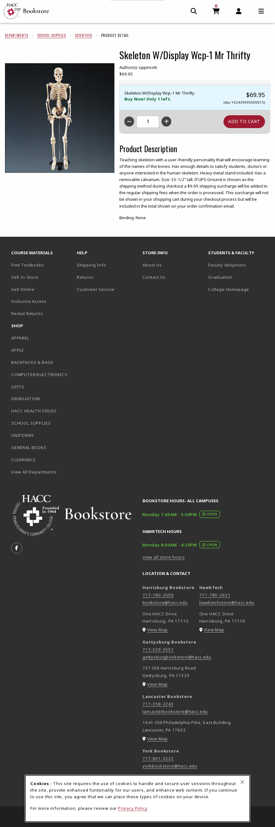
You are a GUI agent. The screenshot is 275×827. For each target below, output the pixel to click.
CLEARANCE (23, 460)
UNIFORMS (22, 435)
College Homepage (238, 289)
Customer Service (96, 289)
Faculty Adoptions (227, 265)
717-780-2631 (215, 595)
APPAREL (20, 338)
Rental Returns (27, 313)
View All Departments (34, 472)
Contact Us (154, 277)
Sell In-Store (24, 277)
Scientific (83, 35)
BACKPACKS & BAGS (32, 362)
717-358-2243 (158, 704)
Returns (85, 277)
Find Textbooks (27, 265)
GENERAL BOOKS (29, 447)
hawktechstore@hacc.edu (226, 602)
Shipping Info (91, 265)
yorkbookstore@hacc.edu (169, 766)
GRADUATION (25, 398)
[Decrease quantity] (129, 121)
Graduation (220, 277)
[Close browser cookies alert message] (242, 782)
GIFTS (17, 387)
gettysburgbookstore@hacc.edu (176, 657)
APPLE (17, 350)
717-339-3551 (158, 649)
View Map (157, 630)
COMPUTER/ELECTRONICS (39, 374)
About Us (152, 265)
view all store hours (163, 557)
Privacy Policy (133, 808)
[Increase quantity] (166, 121)
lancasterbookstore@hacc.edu (175, 711)
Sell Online (22, 289)
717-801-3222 (158, 758)
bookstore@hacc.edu (165, 602)
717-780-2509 (158, 595)
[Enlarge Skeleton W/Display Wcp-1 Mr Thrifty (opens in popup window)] (59, 118)
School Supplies (51, 35)
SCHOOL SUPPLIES (31, 423)
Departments (16, 35)
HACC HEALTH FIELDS (34, 411)
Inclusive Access (29, 301)
